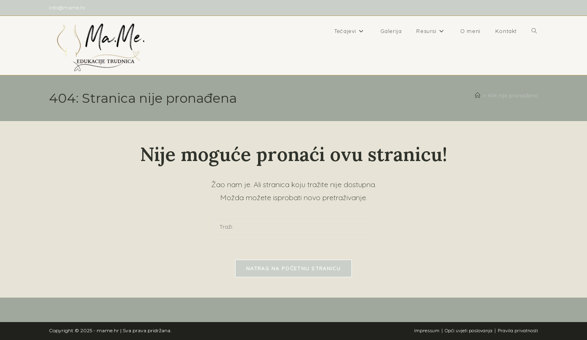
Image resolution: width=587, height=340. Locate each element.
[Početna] (477, 95)
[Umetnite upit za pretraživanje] (293, 227)
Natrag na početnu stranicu (293, 268)
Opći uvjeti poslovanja (468, 330)
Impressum (426, 330)
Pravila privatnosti (518, 330)
